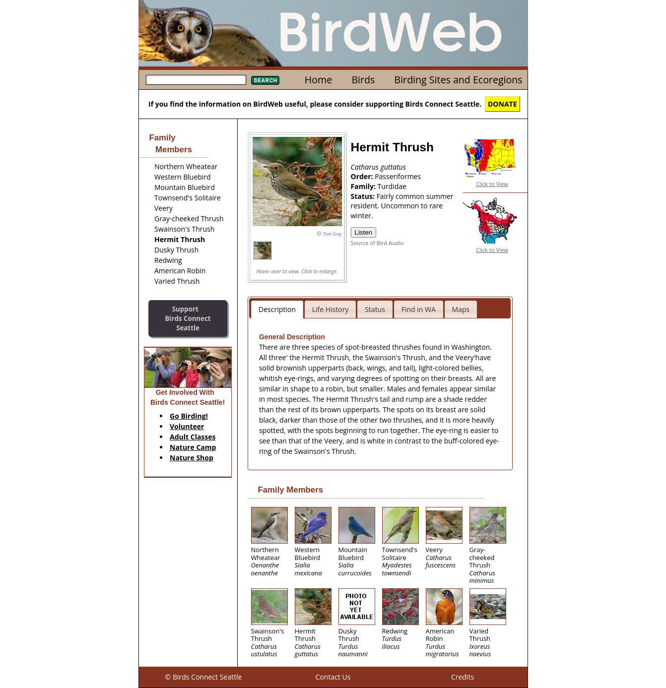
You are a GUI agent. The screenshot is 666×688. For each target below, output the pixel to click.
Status (375, 309)
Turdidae (392, 186)
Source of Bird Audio (377, 243)
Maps (461, 309)
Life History (330, 309)
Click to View (492, 184)
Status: (364, 196)
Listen (364, 232)
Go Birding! (189, 416)
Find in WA (418, 309)
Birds (363, 79)
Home (318, 79)
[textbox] (196, 80)
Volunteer (187, 426)
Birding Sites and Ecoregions (459, 79)
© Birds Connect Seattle (203, 677)
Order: (363, 176)
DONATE (502, 104)
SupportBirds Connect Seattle (187, 318)
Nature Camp (193, 447)
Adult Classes (193, 436)
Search (265, 80)
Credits (462, 677)
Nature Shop (191, 457)
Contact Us (333, 677)
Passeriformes (398, 176)
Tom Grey (332, 234)
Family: (364, 186)
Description (277, 309)
